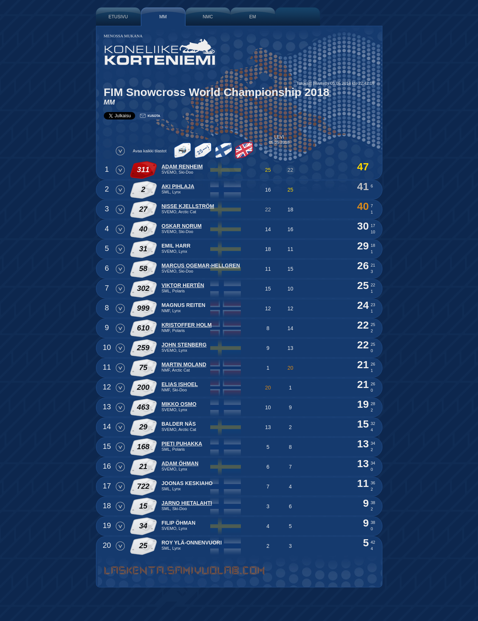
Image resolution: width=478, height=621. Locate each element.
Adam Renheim (182, 167)
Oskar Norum (182, 226)
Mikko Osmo (179, 404)
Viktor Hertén (183, 285)
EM (252, 16)
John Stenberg (184, 345)
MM (163, 16)
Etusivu (118, 16)
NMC (208, 16)
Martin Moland (184, 364)
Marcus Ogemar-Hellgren (201, 265)
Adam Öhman (180, 463)
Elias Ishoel (180, 384)
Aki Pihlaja (178, 186)
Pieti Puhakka (182, 444)
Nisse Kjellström (188, 206)
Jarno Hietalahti (187, 503)
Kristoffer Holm (187, 325)
